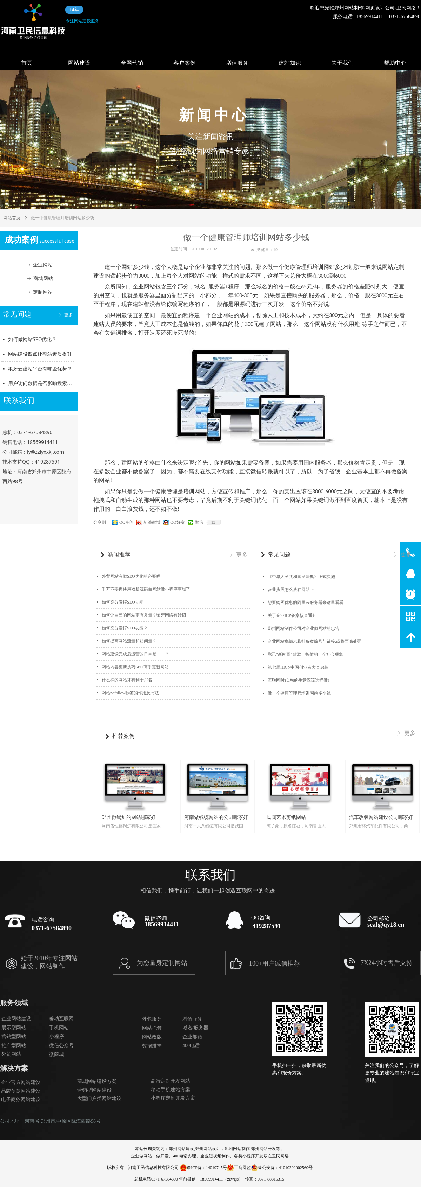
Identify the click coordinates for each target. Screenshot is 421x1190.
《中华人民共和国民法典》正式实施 (301, 576)
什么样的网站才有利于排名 (127, 679)
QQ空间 (126, 522)
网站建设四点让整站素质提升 (40, 357)
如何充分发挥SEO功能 (122, 602)
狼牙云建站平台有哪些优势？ (40, 371)
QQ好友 (177, 522)
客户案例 (184, 63)
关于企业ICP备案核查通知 (292, 615)
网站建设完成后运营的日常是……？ (135, 654)
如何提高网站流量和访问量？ (129, 641)
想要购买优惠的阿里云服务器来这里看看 (305, 602)
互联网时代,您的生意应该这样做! (298, 680)
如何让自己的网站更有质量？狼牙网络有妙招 (144, 615)
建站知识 (290, 63)
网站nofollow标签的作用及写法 (130, 692)
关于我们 (342, 63)
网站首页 (12, 217)
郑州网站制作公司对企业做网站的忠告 (303, 628)
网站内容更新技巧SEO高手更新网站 (135, 666)
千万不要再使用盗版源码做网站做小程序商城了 (146, 589)
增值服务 (237, 63)
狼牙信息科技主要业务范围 (37, 327)
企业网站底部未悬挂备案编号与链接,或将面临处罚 (314, 641)
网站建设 (79, 63)
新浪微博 (151, 522)
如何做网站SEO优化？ (32, 342)
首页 (26, 63)
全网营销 (132, 63)
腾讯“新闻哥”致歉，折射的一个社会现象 (305, 654)
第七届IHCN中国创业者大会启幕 (298, 667)
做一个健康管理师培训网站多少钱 (299, 693)
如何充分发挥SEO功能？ (125, 628)
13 (213, 522)
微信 (199, 522)
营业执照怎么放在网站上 (291, 589)
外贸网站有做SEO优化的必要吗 (131, 576)
